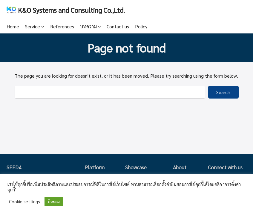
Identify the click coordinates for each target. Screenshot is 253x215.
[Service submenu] (42, 26)
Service (32, 26)
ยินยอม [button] (54, 201)
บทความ (88, 26)
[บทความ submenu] (99, 26)
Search (223, 92)
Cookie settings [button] (24, 201)
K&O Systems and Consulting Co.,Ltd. (71, 10)
